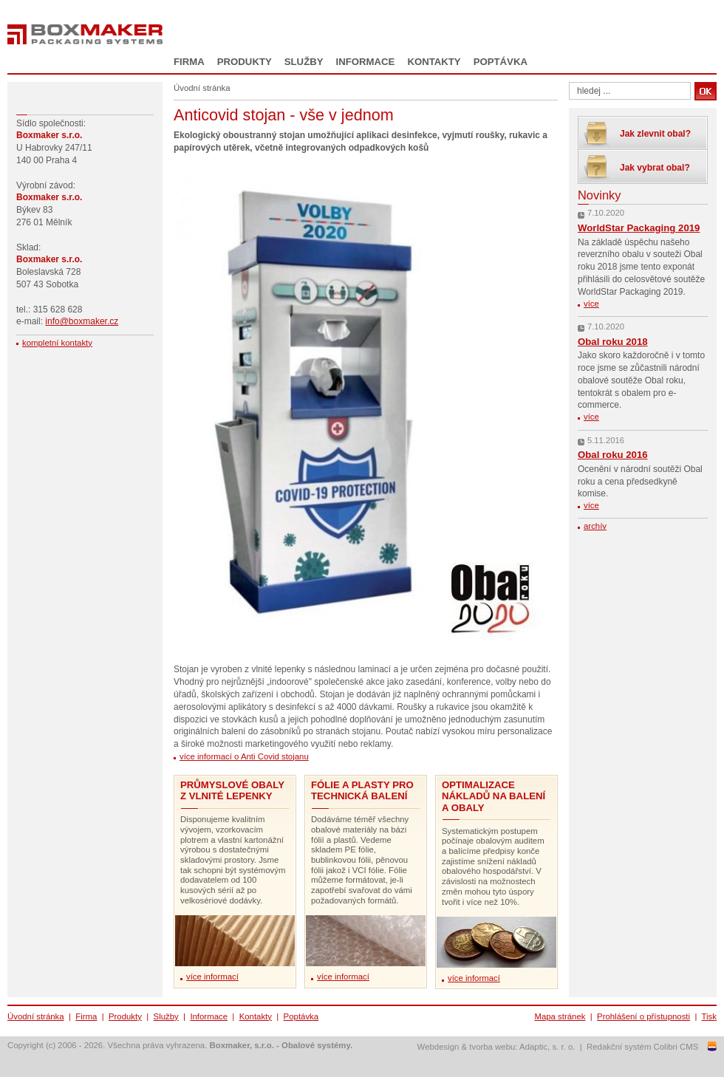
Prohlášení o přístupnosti (643, 1016)
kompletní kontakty (57, 342)
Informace (365, 61)
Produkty (244, 61)
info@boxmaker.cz (81, 321)
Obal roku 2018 (613, 341)
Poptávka (500, 61)
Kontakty (433, 61)
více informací (212, 976)
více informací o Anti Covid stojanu (244, 756)
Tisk (709, 1016)
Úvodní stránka (35, 1016)
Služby (304, 61)
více (591, 303)
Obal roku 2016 (613, 454)
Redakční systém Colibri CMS (642, 1046)
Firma (189, 61)
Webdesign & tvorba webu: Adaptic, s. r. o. (496, 1046)
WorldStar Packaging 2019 (639, 227)
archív (595, 526)
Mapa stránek (559, 1016)
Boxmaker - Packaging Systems (85, 34)
